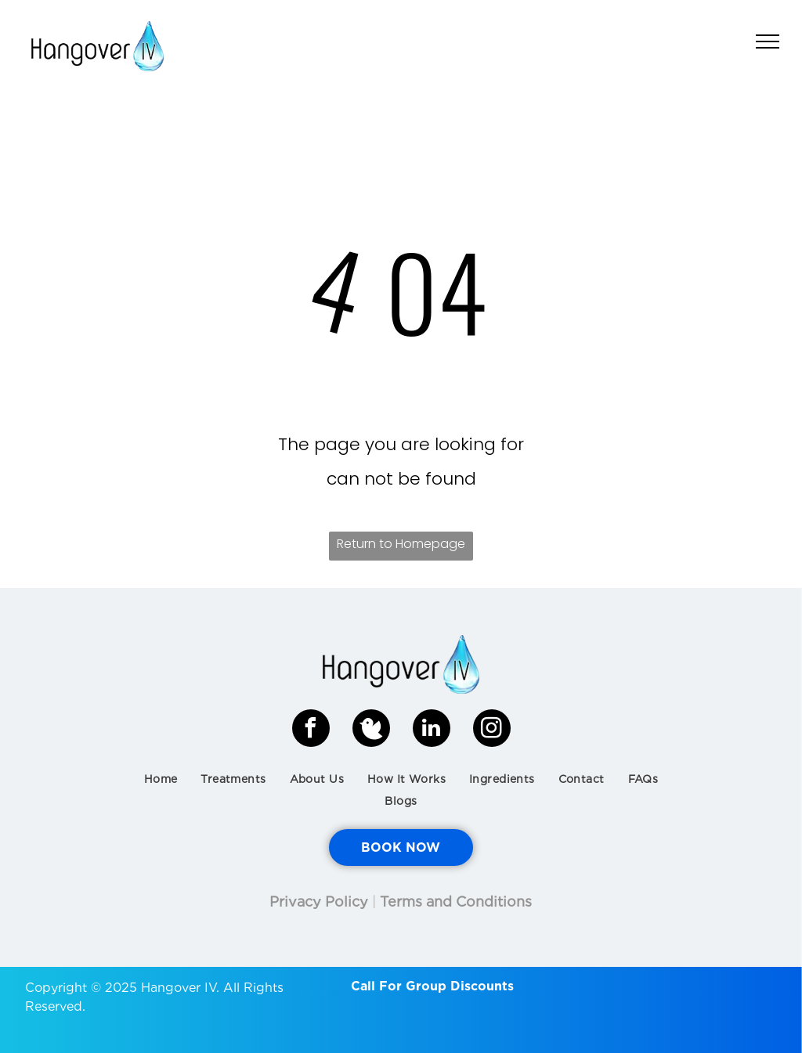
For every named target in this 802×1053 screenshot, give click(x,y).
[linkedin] (431, 730)
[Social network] (371, 730)
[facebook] (311, 730)
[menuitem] (161, 779)
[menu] (767, 41)
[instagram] (492, 730)
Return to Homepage (401, 544)
